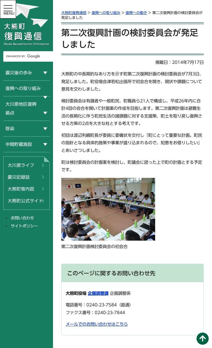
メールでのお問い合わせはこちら (97, 324)
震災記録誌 (19, 177)
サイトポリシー (24, 226)
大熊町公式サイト (25, 201)
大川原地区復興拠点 (21, 108)
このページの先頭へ (202, 338)
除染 (10, 128)
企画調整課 (98, 293)
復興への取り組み (23, 88)
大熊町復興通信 (73, 13)
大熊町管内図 (21, 189)
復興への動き (136, 13)
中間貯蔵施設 (19, 144)
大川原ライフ (21, 165)
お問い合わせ (22, 218)
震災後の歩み (19, 72)
